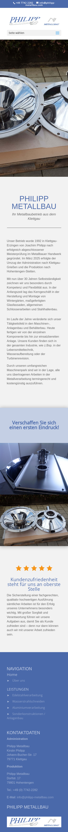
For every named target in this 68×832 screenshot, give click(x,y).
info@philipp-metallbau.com (35, 797)
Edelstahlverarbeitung (27, 695)
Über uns (18, 680)
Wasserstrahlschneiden (28, 701)
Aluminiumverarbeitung (28, 707)
